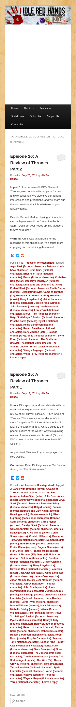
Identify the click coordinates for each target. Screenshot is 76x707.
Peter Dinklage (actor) (41, 612)
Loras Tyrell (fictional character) (40, 602)
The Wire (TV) (44, 660)
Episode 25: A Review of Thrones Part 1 (29, 380)
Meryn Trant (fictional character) (41, 313)
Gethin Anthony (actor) (34, 558)
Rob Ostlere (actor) (52, 631)
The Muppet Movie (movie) (35, 343)
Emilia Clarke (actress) (23, 547)
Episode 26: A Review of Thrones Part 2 (29, 162)
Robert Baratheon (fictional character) (32, 634)
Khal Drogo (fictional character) (38, 594)
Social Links (17, 116)
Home (14, 108)
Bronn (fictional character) (38, 277)
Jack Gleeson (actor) (31, 572)
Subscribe (35, 116)
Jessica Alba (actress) (47, 302)
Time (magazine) (53, 663)
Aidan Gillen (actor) (32, 496)
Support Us (53, 116)
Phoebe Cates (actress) (23, 321)
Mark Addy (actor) (50, 605)
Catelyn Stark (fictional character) (41, 525)
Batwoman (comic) (41, 514)
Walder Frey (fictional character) (41, 353)
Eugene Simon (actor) (50, 547)
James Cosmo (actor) (46, 576)
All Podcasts (28, 262)
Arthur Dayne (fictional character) (38, 499)
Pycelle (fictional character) (26, 620)
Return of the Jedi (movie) (38, 627)
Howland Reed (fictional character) (30, 569)
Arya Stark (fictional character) (28, 266)
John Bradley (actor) (35, 587)
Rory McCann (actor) (35, 332)
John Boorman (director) (24, 306)
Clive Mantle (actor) (38, 532)
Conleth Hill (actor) (40, 536)
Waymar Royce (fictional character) (43, 678)
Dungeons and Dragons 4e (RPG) (42, 284)
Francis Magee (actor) (45, 550)
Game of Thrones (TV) (23, 554)
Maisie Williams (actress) (24, 605)
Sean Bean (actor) (44, 649)
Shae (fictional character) (41, 335)
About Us (28, 108)
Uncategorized (45, 262)
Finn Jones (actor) (20, 550)
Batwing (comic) (19, 514)
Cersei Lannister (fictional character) (31, 529)
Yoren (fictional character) (25, 682)
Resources (45, 108)
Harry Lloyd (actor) (31, 299)
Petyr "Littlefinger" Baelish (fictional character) (37, 317)
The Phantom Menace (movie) (40, 656)
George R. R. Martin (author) (32, 295)
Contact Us (17, 124)
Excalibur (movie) (32, 292)
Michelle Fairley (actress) (24, 609)
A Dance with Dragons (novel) (27, 489)
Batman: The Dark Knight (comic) (39, 510)
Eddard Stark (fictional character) (29, 288)
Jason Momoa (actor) (22, 580)
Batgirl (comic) (42, 507)
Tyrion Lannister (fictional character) (31, 667)
